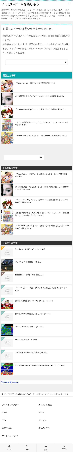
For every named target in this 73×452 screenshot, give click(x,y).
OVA (4, 420)
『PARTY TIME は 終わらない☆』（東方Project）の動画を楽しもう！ (41, 135)
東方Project (7, 428)
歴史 (45, 450)
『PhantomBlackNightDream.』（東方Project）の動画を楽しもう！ (40, 109)
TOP (17, 394)
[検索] (36, 62)
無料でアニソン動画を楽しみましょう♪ (33, 314)
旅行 (27, 449)
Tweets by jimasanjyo (10, 382)
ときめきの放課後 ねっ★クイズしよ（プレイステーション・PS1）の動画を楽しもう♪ (41, 123)
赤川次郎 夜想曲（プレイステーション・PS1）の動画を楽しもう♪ (39, 96)
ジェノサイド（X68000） (28, 262)
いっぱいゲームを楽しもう (20, 4)
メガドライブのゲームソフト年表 (31, 352)
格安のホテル (44, 428)
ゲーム (5, 412)
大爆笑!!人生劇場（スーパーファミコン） (34, 301)
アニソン (42, 420)
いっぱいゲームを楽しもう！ (30, 249)
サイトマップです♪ (26, 339)
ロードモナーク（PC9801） (29, 327)
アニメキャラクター (10, 405)
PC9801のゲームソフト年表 (29, 275)
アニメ (41, 412)
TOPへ (63, 447)
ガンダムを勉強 (45, 405)
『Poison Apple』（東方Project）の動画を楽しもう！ (35, 83)
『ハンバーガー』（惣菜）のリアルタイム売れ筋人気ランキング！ (41, 289)
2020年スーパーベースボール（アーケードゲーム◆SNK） (40, 365)
